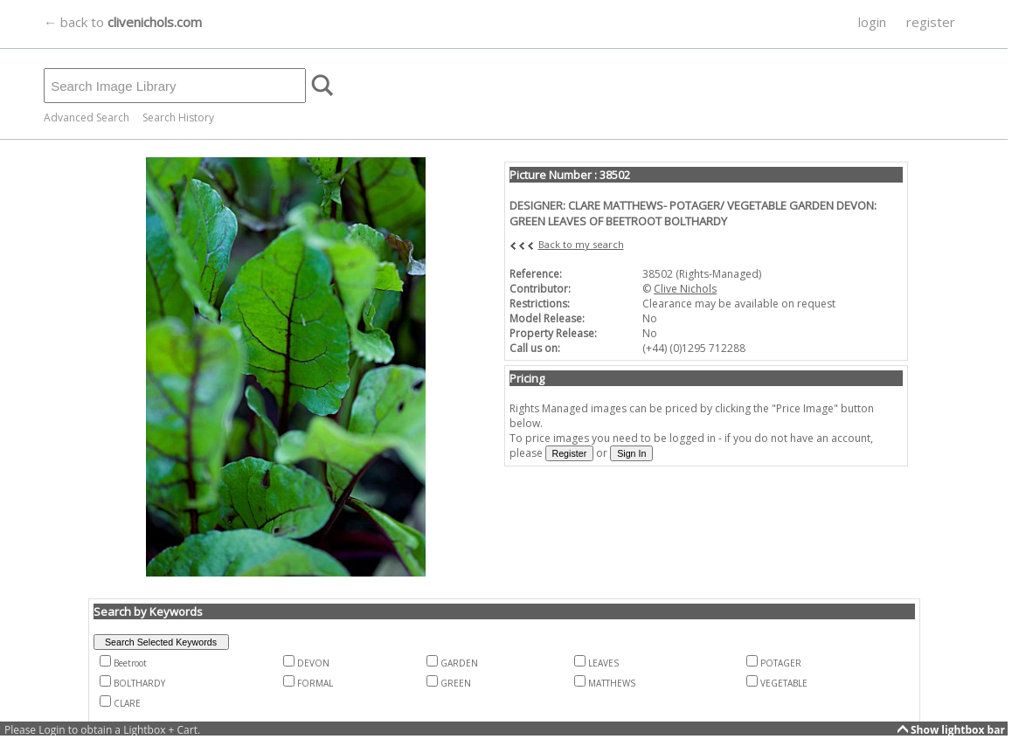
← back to (123, 22)
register (930, 22)
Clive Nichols (685, 288)
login (872, 22)
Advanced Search (86, 117)
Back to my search (581, 244)
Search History (178, 117)
